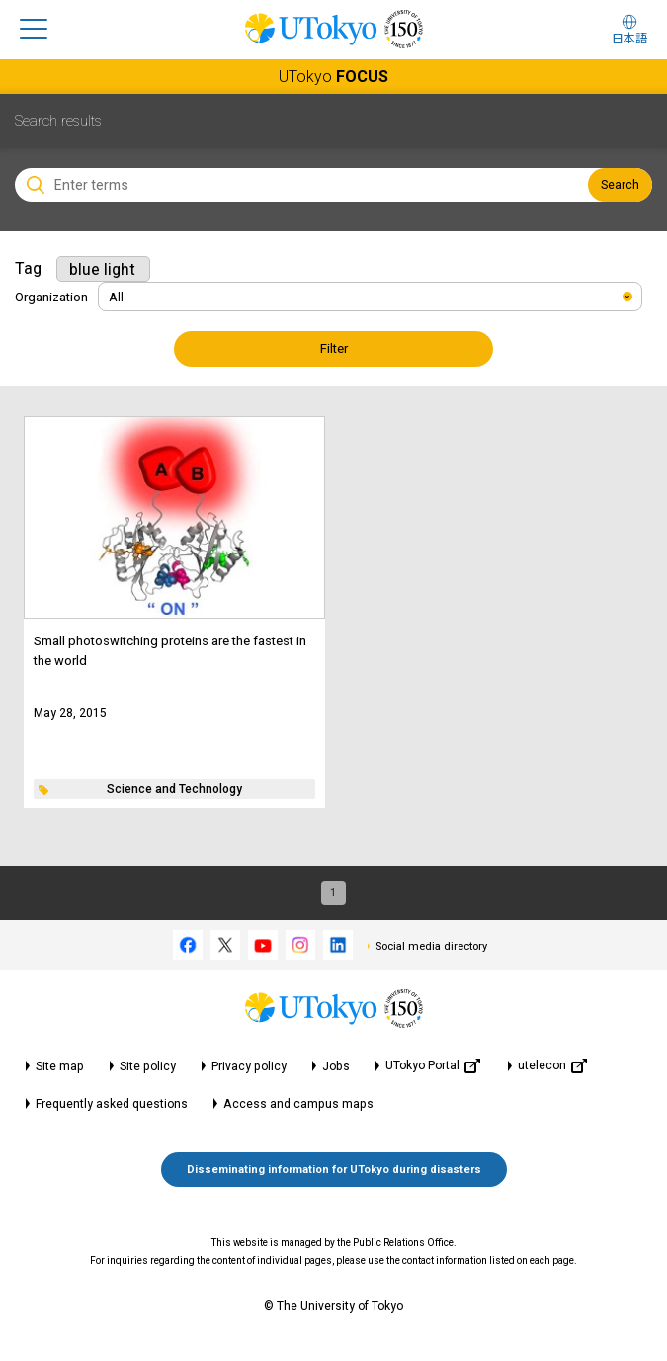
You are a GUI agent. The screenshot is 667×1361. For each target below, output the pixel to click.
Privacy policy (249, 1066)
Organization (51, 297)
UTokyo (333, 76)
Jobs (336, 1066)
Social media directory (431, 946)
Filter (334, 348)
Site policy (148, 1066)
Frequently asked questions (112, 1104)
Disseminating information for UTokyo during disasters (334, 1169)
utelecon (552, 1066)
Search (620, 185)
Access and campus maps (298, 1104)
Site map (60, 1066)
